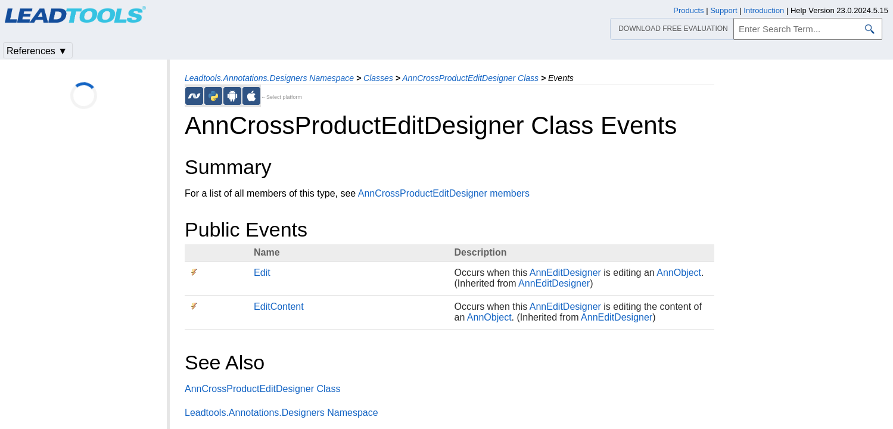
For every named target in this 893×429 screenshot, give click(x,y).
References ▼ (37, 51)
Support (724, 10)
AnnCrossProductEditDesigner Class (470, 78)
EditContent (279, 306)
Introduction (763, 10)
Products (688, 10)
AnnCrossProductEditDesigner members (444, 193)
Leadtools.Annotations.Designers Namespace (269, 78)
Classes (378, 78)
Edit (262, 273)
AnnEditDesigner (565, 273)
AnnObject (678, 273)
